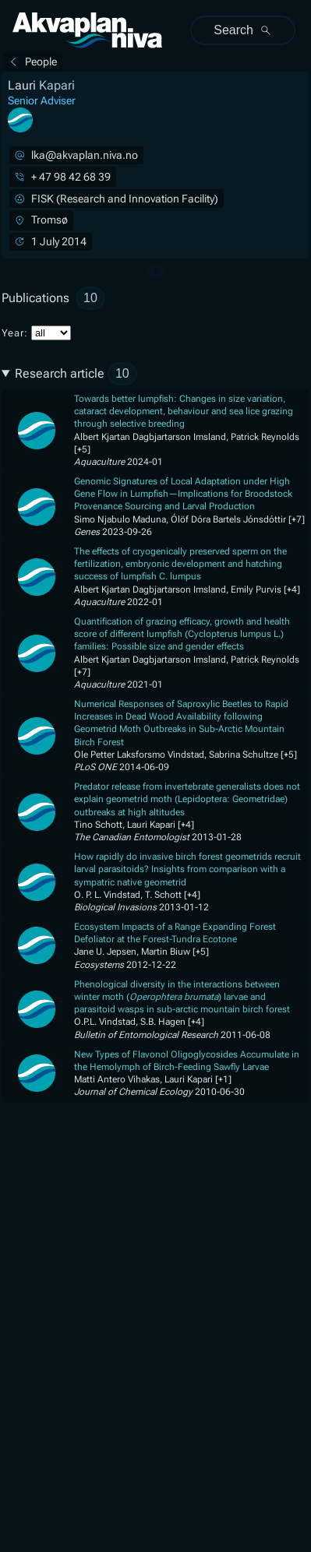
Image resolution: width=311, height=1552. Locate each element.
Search (243, 30)
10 (90, 297)
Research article (76, 373)
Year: (36, 333)
